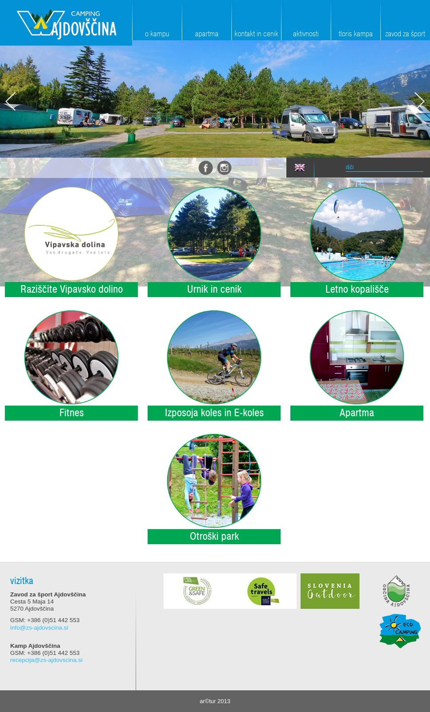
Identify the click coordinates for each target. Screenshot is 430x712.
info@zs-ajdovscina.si (39, 627)
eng (299, 167)
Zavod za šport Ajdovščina (66, 23)
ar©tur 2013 (215, 701)
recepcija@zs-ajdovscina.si (46, 660)
